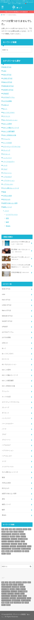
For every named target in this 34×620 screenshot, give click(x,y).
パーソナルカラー (9, 161)
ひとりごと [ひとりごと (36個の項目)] (14, 539)
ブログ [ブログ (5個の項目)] (24, 544)
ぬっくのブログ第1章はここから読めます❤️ (17, 11)
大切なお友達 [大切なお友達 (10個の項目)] (18, 551)
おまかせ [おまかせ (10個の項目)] (22, 534)
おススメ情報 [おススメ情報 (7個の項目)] (5, 536)
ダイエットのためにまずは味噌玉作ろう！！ (16, 266)
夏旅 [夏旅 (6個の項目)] (12, 551)
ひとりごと (6, 116)
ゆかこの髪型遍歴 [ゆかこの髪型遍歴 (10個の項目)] (22, 539)
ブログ (5, 169)
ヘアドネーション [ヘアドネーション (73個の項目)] (21, 546)
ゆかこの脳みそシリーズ (11, 127)
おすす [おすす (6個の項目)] (15, 531)
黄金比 (8, 226)
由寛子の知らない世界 (10, 203)
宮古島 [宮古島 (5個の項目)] (27, 551)
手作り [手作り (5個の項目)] (3, 553)
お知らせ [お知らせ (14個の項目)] (12, 536)
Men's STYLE (7, 82)
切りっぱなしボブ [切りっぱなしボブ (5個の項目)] (26, 548)
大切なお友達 (7, 195)
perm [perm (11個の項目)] (29, 529)
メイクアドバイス (12, 214)
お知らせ (6, 105)
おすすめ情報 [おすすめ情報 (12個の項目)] (15, 534)
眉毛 (7, 218)
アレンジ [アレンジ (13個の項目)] (4, 541)
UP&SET (6, 93)
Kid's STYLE (7, 74)
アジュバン (6, 139)
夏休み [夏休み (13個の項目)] (7, 551)
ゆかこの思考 (7, 124)
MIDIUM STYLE (8, 86)
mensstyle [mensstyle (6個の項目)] (19, 529)
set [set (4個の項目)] (7, 531)
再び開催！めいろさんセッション (16, 251)
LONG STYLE (7, 78)
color (4, 71)
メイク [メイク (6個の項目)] (29, 546)
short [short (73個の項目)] (11, 531)
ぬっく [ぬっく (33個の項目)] (17, 536)
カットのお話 (7, 142)
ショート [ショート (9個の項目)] (17, 541)
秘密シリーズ (7, 207)
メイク (6, 211)
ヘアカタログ (7, 177)
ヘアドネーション (9, 180)
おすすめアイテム (9, 97)
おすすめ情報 (7, 101)
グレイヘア (6, 150)
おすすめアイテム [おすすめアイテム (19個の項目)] (6, 534)
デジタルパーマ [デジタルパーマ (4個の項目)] (6, 544)
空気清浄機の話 (15, 273)
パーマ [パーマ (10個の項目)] (20, 544)
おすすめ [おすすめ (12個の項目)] (21, 531)
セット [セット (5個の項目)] (22, 541)
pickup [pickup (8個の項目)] (3, 531)
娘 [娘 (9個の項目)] (23, 551)
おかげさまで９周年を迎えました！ (16, 243)
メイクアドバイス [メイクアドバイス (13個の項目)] (6, 548)
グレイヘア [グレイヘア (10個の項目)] (10, 541)
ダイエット (6, 154)
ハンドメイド (7, 158)
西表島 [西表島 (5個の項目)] (8, 553)
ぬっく (5, 109)
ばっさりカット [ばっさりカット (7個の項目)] (6, 539)
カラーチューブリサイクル (11, 146)
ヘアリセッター (8, 184)
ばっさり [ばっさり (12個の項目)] (23, 536)
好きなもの (6, 199)
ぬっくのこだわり (9, 112)
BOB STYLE (7, 67)
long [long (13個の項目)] (14, 529)
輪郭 (7, 222)
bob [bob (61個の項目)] (3, 529)
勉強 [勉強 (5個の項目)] (3, 551)
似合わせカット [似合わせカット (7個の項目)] (16, 548)
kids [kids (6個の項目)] (10, 529)
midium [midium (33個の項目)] (25, 529)
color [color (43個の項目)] (6, 529)
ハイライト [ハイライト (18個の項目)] (14, 544)
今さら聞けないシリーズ (11, 188)
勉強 (4, 192)
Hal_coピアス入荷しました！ (16, 258)
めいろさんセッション (10, 120)
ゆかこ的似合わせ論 (9, 135)
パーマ (5, 165)
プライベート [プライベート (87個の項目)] (5, 546)
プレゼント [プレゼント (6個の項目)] (13, 546)
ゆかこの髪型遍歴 (9, 131)
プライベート (7, 173)
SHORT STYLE (8, 90)
